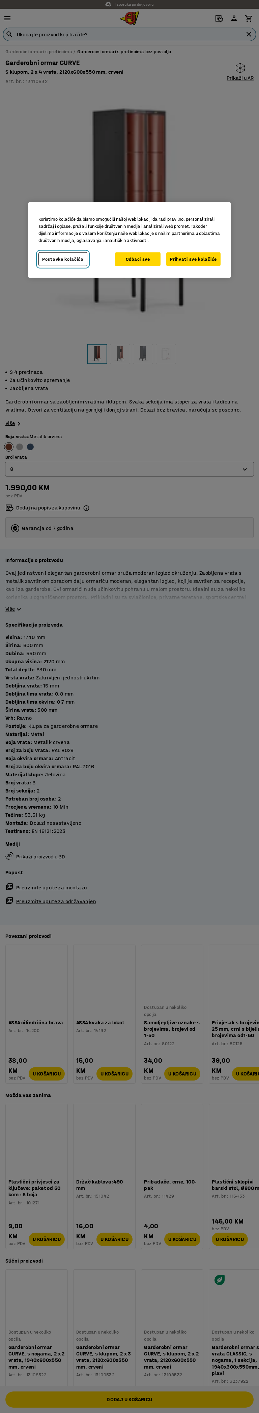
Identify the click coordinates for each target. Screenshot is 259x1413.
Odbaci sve (138, 259)
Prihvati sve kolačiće (193, 259)
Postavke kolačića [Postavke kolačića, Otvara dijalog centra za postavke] (63, 259)
